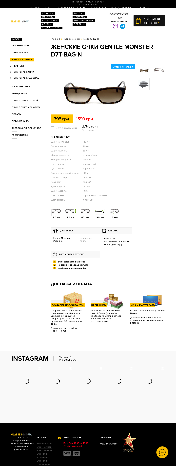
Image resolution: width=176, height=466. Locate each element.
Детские (79, 24)
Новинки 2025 (20, 45)
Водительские (51, 28)
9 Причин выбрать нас (72, 8)
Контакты (143, 8)
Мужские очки (21, 86)
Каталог (48, 8)
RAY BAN (79, 13)
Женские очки (21, 59)
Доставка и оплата (104, 8)
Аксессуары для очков (26, 128)
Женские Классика (26, 77)
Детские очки (20, 121)
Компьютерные (84, 20)
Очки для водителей (25, 100)
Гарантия (127, 8)
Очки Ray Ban (44, 426)
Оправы (47, 24)
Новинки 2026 (44, 423)
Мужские (79, 17)
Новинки (48, 13)
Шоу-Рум (33, 8)
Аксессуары (49, 20)
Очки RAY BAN (20, 52)
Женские (47, 17)
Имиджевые (19, 93)
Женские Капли (24, 72)
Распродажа (20, 135)
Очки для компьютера (26, 107)
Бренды (19, 66)
